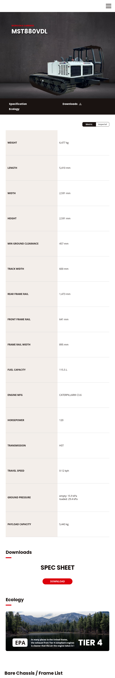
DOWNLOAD (57, 581)
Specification (18, 104)
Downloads (70, 104)
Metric (89, 124)
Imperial (102, 124)
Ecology (14, 109)
